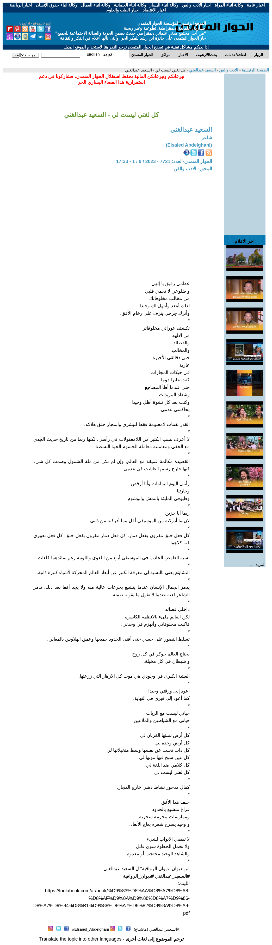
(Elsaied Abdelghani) (189, 145)
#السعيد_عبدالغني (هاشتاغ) (156, 929)
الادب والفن (228, 70)
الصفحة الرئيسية (255, 70)
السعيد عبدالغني (202, 70)
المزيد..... (257, 564)
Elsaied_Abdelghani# (90, 929)
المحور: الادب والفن (193, 168)
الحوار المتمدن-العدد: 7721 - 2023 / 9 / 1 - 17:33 (164, 161)
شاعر (206, 137)
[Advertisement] (244, 152)
